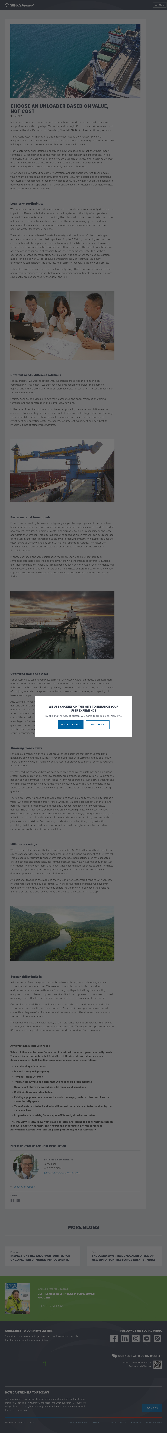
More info (116, 715)
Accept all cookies (70, 725)
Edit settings (97, 725)
